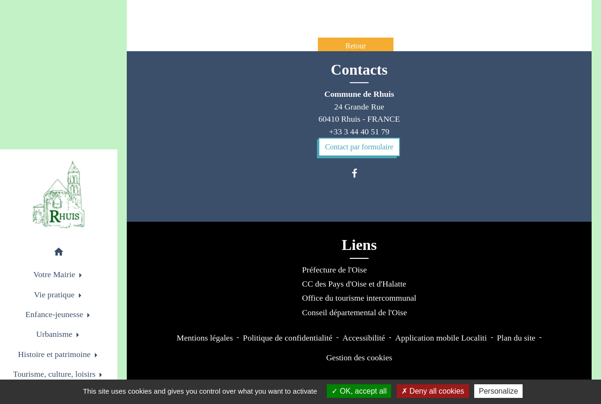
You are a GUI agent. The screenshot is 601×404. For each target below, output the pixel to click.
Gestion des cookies (359, 357)
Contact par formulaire (359, 147)
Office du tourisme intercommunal (359, 298)
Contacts (359, 69)
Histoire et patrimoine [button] (55, 354)
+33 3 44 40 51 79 (359, 131)
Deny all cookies (432, 391)
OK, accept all (358, 391)
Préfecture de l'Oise (334, 269)
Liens (359, 244)
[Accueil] (58, 194)
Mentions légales (205, 337)
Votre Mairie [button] (55, 274)
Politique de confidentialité (287, 337)
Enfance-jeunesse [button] (55, 314)
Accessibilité (363, 337)
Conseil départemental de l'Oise (354, 312)
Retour (356, 46)
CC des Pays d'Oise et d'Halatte (354, 283)
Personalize (498, 391)
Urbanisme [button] (55, 334)
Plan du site (516, 337)
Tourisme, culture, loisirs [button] (55, 374)
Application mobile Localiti (440, 337)
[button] (58, 253)
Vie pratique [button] (55, 294)
